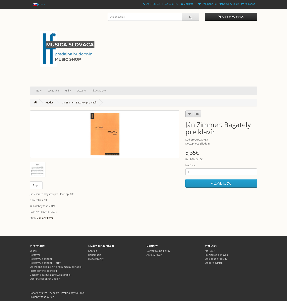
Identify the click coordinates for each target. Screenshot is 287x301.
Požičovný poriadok (41, 259)
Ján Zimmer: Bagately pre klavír (79, 102)
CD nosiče (53, 90)
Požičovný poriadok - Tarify (45, 263)
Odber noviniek (213, 263)
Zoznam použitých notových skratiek (50, 274)
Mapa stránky (95, 259)
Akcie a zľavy (99, 90)
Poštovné (35, 255)
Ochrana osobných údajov (45, 278)
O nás (33, 251)
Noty (38, 90)
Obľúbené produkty (216, 259)
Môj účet (209, 251)
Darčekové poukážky (158, 251)
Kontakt (92, 251)
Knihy (68, 90)
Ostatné (81, 90)
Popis (36, 185)
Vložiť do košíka (221, 183)
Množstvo (190, 165)
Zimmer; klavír (45, 218)
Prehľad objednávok (216, 255)
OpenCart (53, 293)
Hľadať (49, 102)
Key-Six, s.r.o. (78, 293)
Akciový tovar (154, 255)
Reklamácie (94, 255)
